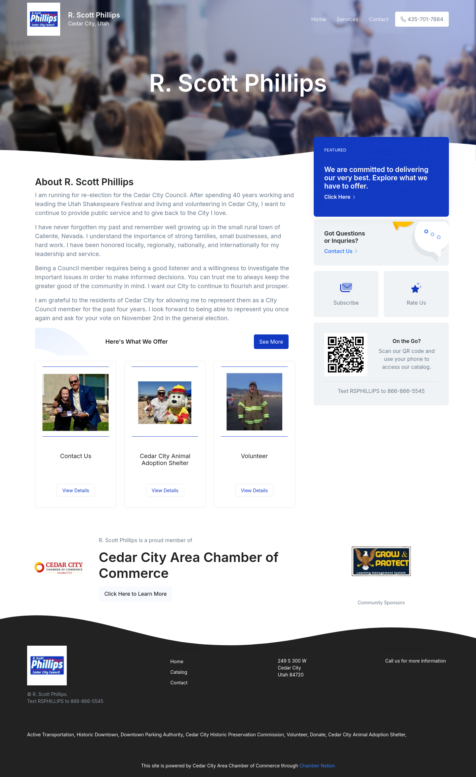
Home (318, 19)
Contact (378, 19)
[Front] (45, 19)
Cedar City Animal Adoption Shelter (165, 460)
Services (347, 19)
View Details (75, 490)
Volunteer (254, 456)
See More (271, 341)
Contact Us (76, 456)
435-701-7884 (422, 19)
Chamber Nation (317, 765)
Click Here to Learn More (135, 593)
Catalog (178, 672)
